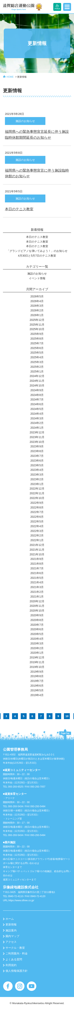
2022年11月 (37, 493)
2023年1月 (37, 484)
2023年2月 (37, 479)
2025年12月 (37, 319)
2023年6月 (37, 460)
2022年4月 (37, 526)
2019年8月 (37, 676)
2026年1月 (37, 315)
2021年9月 (37, 558)
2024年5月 (37, 409)
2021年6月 (37, 573)
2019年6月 (37, 685)
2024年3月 (37, 418)
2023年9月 (37, 446)
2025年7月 (37, 343)
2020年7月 (37, 624)
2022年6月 (37, 516)
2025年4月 (37, 357)
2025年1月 (37, 371)
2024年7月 (37, 399)
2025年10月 (37, 329)
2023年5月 (37, 465)
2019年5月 (37, 690)
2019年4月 (37, 695)
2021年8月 (37, 563)
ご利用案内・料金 (17, 953)
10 (66, 716)
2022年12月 (37, 488)
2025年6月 (37, 348)
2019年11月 (37, 662)
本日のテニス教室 (19, 209)
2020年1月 (37, 652)
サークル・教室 (15, 947)
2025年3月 (37, 362)
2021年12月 (37, 544)
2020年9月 (37, 615)
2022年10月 (37, 498)
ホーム (10, 918)
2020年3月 (37, 643)
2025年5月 (37, 352)
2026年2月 (37, 310)
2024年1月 (37, 427)
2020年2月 (37, 648)
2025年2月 (37, 366)
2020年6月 (37, 629)
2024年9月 (37, 390)
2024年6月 (37, 404)
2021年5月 (37, 577)
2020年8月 (37, 620)
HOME (10, 76)
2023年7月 (37, 455)
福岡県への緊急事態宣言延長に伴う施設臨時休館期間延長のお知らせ (37, 135)
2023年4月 (37, 469)
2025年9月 (37, 333)
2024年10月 (37, 385)
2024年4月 (37, 413)
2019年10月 (37, 666)
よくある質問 (14, 959)
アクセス (11, 941)
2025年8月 (37, 338)
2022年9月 (37, 502)
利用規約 (11, 965)
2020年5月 (37, 634)
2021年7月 (37, 568)
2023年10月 (37, 441)
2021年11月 (37, 549)
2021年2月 (37, 591)
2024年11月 (37, 380)
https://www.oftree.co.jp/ (21, 900)
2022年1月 (37, 540)
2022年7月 (37, 512)
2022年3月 (37, 530)
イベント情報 (37, 278)
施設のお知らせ (37, 273)
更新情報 (22, 76)
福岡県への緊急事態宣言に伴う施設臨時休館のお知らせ (37, 173)
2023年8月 (37, 451)
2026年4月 (37, 301)
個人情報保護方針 (17, 970)
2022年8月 (37, 507)
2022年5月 (37, 521)
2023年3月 (37, 474)
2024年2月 (37, 422)
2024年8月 (37, 395)
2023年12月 (37, 432)
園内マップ (12, 936)
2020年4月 (37, 638)
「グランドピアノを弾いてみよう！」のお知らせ (37, 250)
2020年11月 (37, 605)
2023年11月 (37, 437)
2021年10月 (37, 554)
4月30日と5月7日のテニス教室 (37, 255)
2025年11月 (37, 324)
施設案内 (11, 930)
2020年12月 (37, 601)
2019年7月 (37, 680)
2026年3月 (37, 305)
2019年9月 (37, 671)
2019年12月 (37, 657)
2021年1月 (37, 596)
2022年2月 (37, 535)
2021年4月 (37, 582)
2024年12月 (37, 376)
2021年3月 (37, 587)
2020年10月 (37, 610)
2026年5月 (37, 296)
